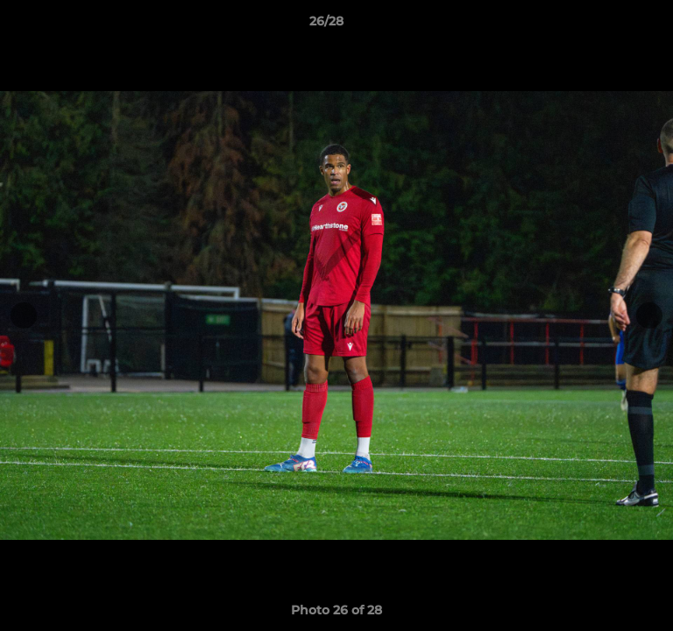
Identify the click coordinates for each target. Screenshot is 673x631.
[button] (609, 25)
